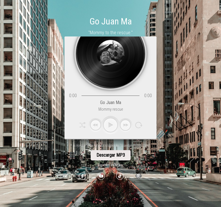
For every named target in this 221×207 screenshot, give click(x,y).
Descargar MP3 (110, 155)
